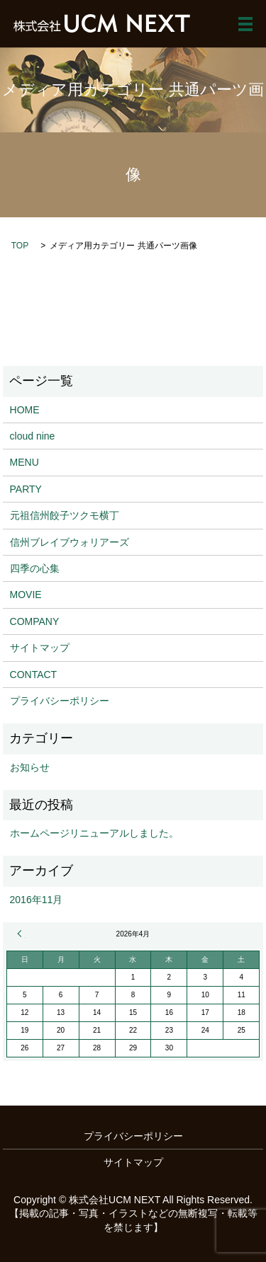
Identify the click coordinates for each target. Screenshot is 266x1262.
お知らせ (30, 767)
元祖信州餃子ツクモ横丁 (64, 515)
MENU (24, 462)
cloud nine (32, 436)
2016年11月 (36, 899)
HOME (25, 409)
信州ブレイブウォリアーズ (69, 542)
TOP (19, 246)
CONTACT (33, 674)
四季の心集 (35, 568)
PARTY (26, 489)
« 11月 (21, 933)
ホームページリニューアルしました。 (94, 833)
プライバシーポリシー (59, 700)
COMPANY (35, 621)
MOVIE (26, 594)
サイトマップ (40, 647)
